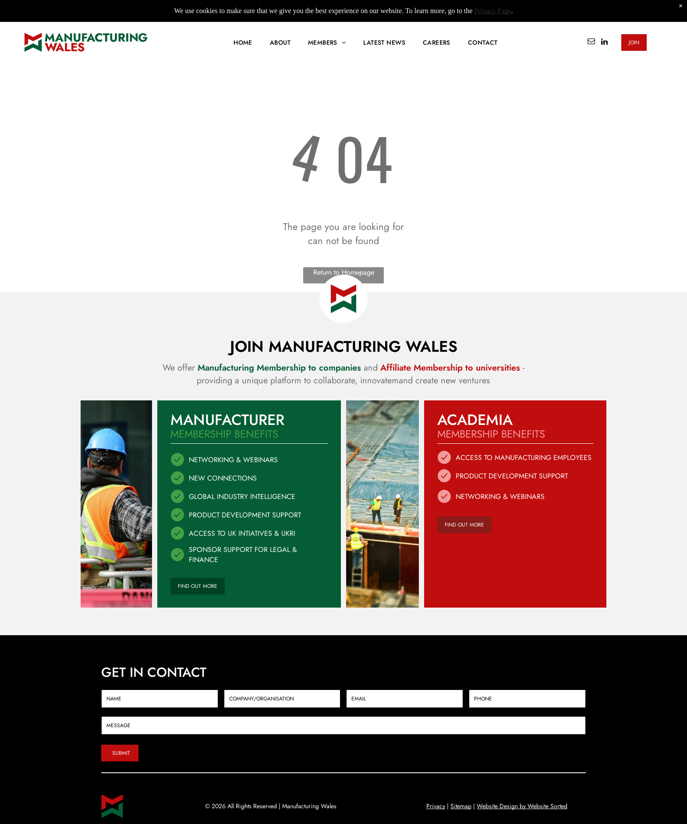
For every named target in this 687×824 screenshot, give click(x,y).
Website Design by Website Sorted (522, 806)
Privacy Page (493, 10)
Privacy (435, 806)
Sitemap (460, 806)
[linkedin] (604, 42)
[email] (591, 42)
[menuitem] (243, 42)
